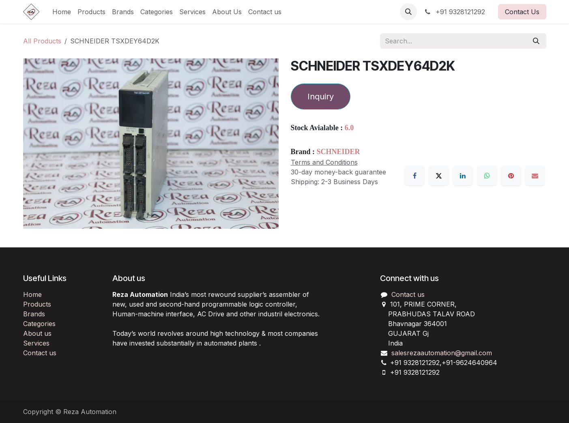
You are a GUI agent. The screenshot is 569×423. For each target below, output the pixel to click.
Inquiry (320, 96)
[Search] (536, 41)
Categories (39, 324)
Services (36, 343)
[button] (408, 11)
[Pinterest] (511, 175)
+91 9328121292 (454, 12)
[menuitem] (61, 12)
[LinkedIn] (462, 175)
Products (37, 304)
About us (37, 333)
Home (32, 294)
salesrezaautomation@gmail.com (441, 353)
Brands (34, 314)
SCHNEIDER (338, 152)
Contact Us (522, 12)
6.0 (349, 128)
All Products (42, 41)
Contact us (39, 353)
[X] (439, 175)
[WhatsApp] (487, 175)
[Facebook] (414, 175)
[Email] (535, 175)
